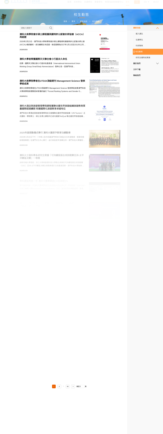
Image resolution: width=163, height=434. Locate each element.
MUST (156, 5)
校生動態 (95, 21)
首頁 (69, 5)
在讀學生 (88, 5)
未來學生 (78, 5)
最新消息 (83, 21)
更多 (128, 5)
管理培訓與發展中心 (114, 5)
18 (67, 386)
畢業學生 (99, 5)
